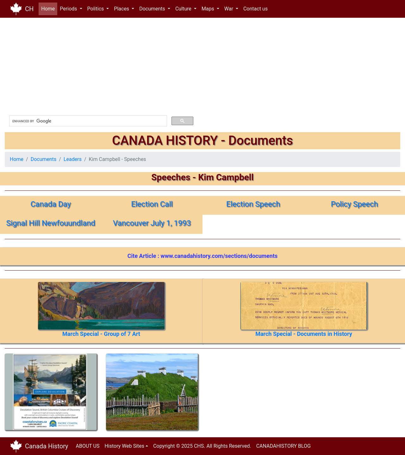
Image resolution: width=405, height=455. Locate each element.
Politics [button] (96, 9)
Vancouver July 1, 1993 (152, 223)
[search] (87, 121)
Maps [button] (208, 9)
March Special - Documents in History (303, 333)
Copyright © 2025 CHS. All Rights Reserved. (202, 446)
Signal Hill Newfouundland (50, 223)
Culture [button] (184, 9)
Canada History (46, 446)
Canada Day (50, 204)
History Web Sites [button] (124, 446)
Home (49, 8)
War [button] (229, 9)
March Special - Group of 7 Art (101, 333)
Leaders (73, 159)
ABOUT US (88, 446)
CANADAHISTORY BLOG (283, 446)
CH (29, 9)
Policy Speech (354, 204)
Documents (44, 159)
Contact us (255, 9)
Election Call (152, 204)
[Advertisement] (194, 66)
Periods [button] (69, 9)
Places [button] (122, 9)
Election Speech (253, 204)
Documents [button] (152, 9)
